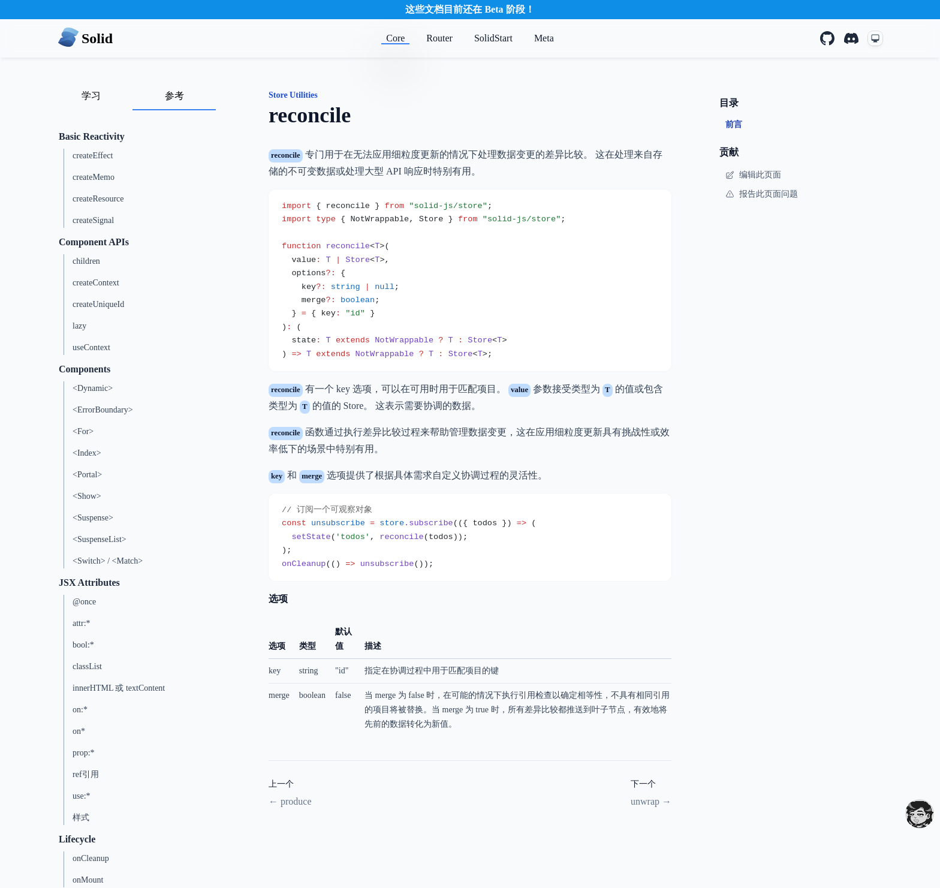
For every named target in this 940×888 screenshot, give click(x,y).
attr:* (82, 623)
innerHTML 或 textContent (119, 688)
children (86, 261)
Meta (544, 38)
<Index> (87, 452)
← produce (290, 801)
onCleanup (91, 858)
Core (395, 38)
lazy (79, 325)
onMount (88, 879)
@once (84, 601)
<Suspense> (93, 517)
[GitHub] (827, 38)
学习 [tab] (91, 96)
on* (79, 731)
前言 (733, 124)
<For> (83, 431)
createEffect (93, 155)
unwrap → (651, 801)
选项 (278, 599)
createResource (98, 198)
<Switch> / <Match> (108, 560)
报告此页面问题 (761, 194)
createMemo (94, 177)
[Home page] (85, 38)
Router (439, 38)
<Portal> (87, 474)
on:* (80, 709)
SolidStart (493, 38)
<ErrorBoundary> (103, 409)
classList (87, 666)
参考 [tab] (174, 96)
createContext (96, 282)
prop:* (84, 752)
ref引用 (86, 774)
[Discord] (851, 38)
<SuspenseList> (99, 539)
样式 (81, 817)
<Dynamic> (93, 388)
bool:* (83, 644)
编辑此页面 (753, 175)
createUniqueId (98, 304)
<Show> (87, 496)
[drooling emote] (919, 813)
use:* (82, 795)
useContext (91, 347)
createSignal (93, 220)
